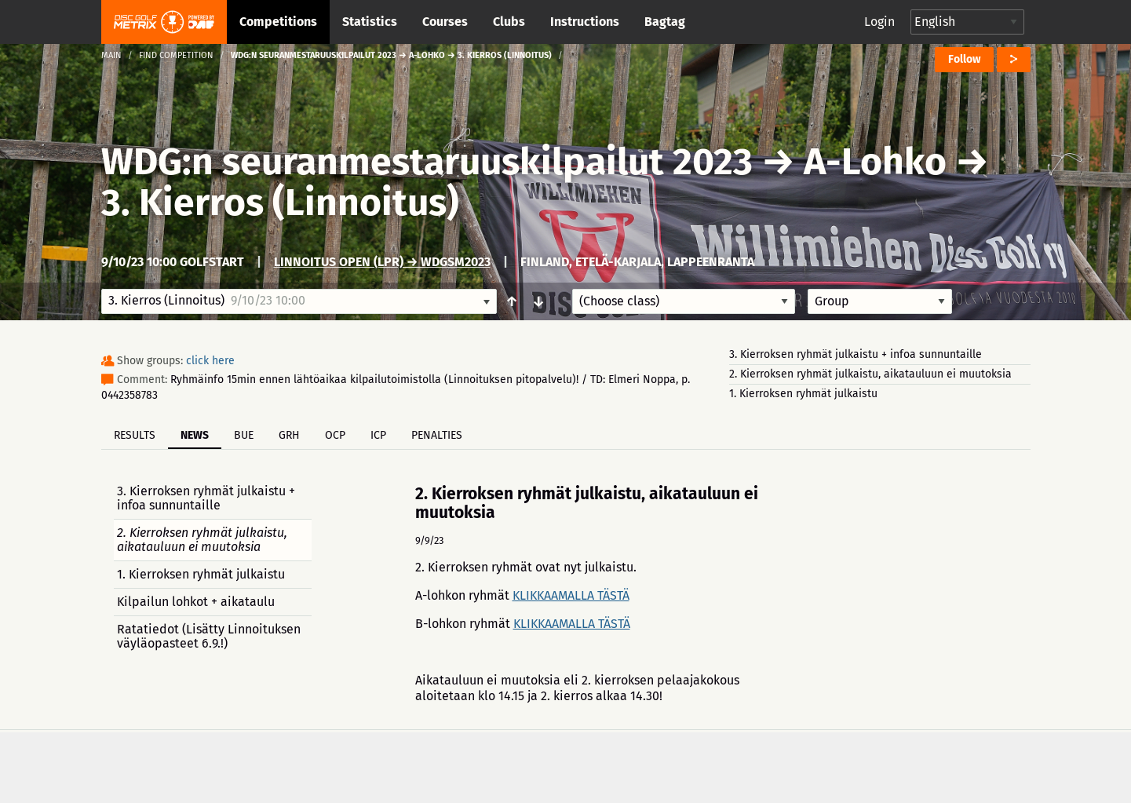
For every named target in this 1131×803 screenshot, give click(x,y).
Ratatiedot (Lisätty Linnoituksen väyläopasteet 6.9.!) (209, 636)
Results (134, 435)
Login (879, 21)
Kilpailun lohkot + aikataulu (196, 601)
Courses (445, 21)
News (195, 435)
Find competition (176, 55)
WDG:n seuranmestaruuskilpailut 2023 (427, 161)
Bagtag (664, 21)
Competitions (278, 21)
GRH (289, 435)
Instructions (584, 21)
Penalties (436, 435)
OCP (335, 435)
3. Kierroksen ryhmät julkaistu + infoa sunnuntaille (855, 354)
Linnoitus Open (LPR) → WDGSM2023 (382, 261)
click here (210, 360)
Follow (964, 59)
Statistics (369, 21)
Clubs (509, 21)
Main (111, 55)
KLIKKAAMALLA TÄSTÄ (571, 595)
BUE (244, 435)
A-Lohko (875, 161)
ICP (378, 435)
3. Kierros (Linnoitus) (280, 202)
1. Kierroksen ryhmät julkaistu (803, 393)
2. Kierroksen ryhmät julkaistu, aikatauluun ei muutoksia (870, 374)
